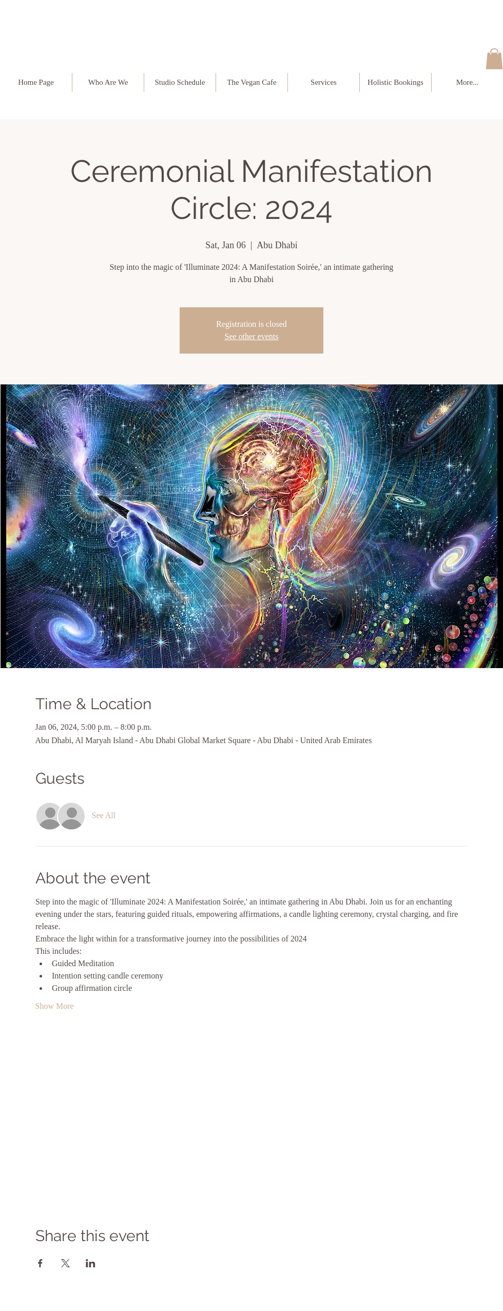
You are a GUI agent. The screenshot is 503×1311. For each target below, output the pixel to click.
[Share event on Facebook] (40, 1263)
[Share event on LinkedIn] (90, 1263)
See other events (252, 336)
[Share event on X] (65, 1263)
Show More (54, 1006)
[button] (494, 58)
